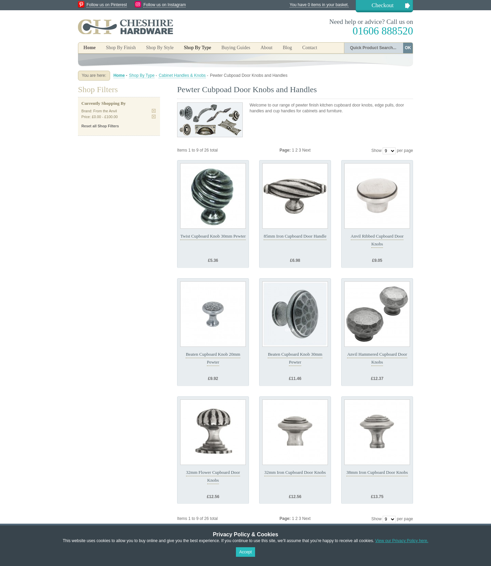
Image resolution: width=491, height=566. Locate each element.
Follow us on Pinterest (107, 4)
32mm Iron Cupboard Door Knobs (295, 472)
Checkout (383, 5)
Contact (309, 47)
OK (408, 47)
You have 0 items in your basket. (319, 4)
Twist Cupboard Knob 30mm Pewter (213, 236)
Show (376, 150)
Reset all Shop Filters (100, 126)
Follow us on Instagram (164, 4)
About (267, 47)
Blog (287, 47)
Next (306, 150)
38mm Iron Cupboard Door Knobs (377, 472)
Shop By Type (142, 75)
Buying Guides (235, 47)
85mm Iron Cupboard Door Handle (295, 236)
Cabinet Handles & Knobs (182, 75)
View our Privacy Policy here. (401, 540)
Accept (245, 552)
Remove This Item (154, 111)
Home (89, 47)
